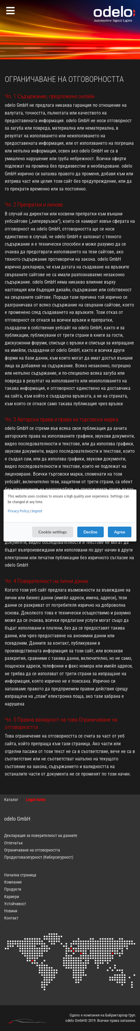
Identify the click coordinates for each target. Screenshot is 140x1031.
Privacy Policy (18, 511)
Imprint (37, 511)
